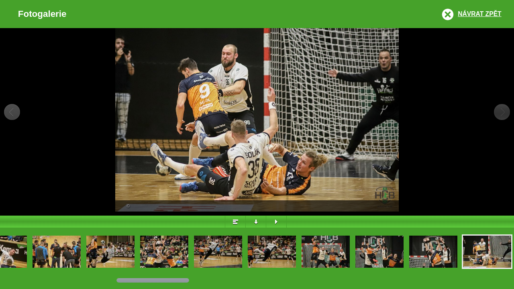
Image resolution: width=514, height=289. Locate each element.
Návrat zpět (479, 13)
